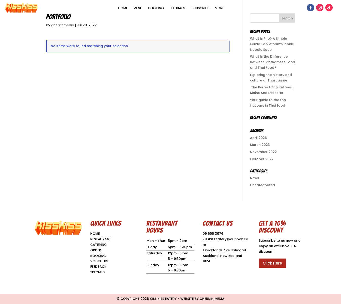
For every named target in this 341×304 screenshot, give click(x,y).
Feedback (178, 8)
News (254, 178)
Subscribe (200, 8)
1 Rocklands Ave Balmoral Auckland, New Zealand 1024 (224, 256)
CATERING (98, 244)
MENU (137, 8)
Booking (156, 8)
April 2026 (258, 137)
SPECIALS (97, 272)
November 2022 (263, 152)
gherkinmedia (62, 25)
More (219, 8)
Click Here (272, 263)
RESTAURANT (100, 239)
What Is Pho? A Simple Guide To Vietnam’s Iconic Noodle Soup (272, 44)
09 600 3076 (213, 233)
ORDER (95, 250)
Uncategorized (262, 185)
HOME (123, 8)
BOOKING (98, 255)
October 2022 (262, 159)
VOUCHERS (99, 261)
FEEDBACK (98, 266)
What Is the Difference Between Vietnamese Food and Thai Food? (272, 62)
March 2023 (260, 144)
